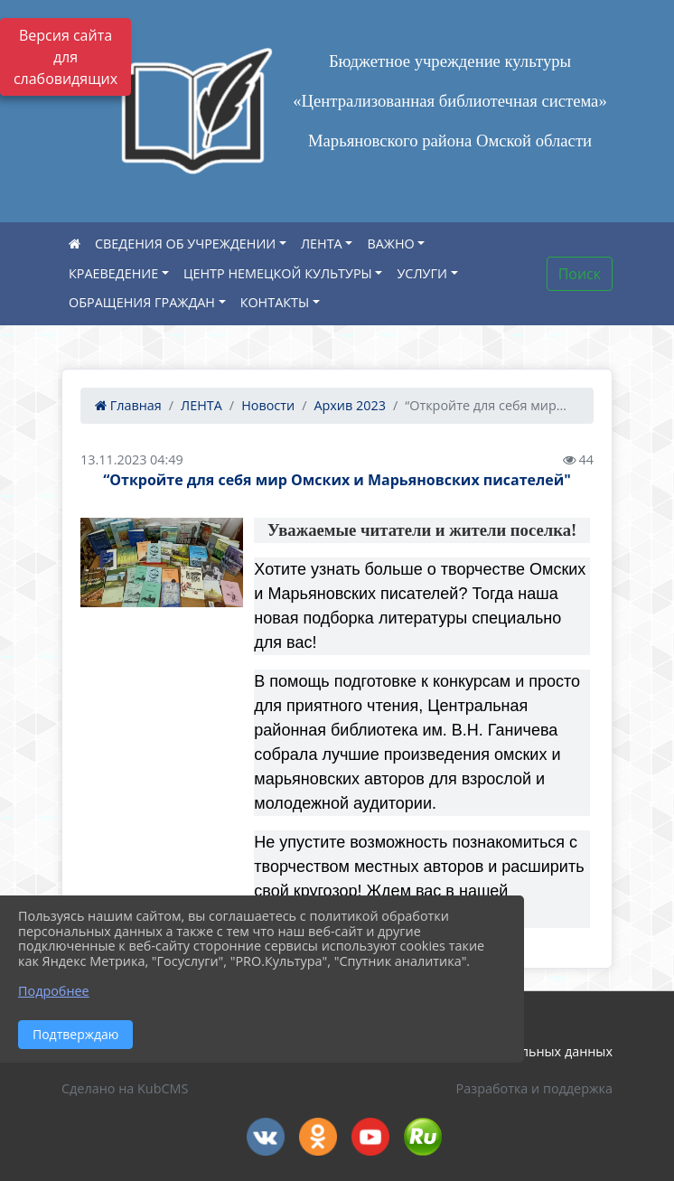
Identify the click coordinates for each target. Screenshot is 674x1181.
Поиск (579, 274)
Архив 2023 (350, 405)
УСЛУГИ (421, 273)
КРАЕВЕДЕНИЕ (113, 273)
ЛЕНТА (321, 243)
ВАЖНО (390, 243)
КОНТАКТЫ (275, 302)
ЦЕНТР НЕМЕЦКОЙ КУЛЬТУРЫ (277, 273)
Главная (128, 405)
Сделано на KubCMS (124, 1088)
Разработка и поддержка (534, 1088)
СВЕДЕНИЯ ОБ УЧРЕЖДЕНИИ (185, 243)
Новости (268, 405)
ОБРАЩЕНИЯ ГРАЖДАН (142, 302)
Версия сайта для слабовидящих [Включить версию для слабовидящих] (65, 57)
